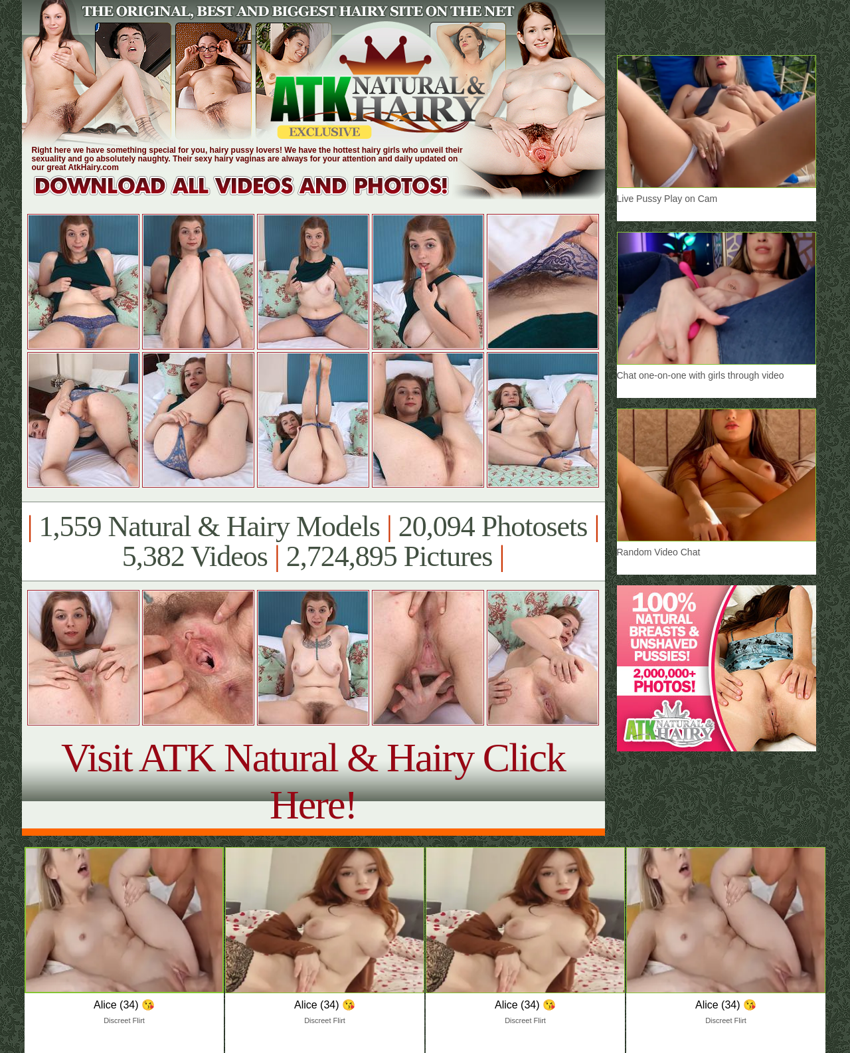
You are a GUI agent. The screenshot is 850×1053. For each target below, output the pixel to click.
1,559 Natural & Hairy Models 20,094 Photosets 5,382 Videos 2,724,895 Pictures (313, 541)
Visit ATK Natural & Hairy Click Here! (313, 781)
